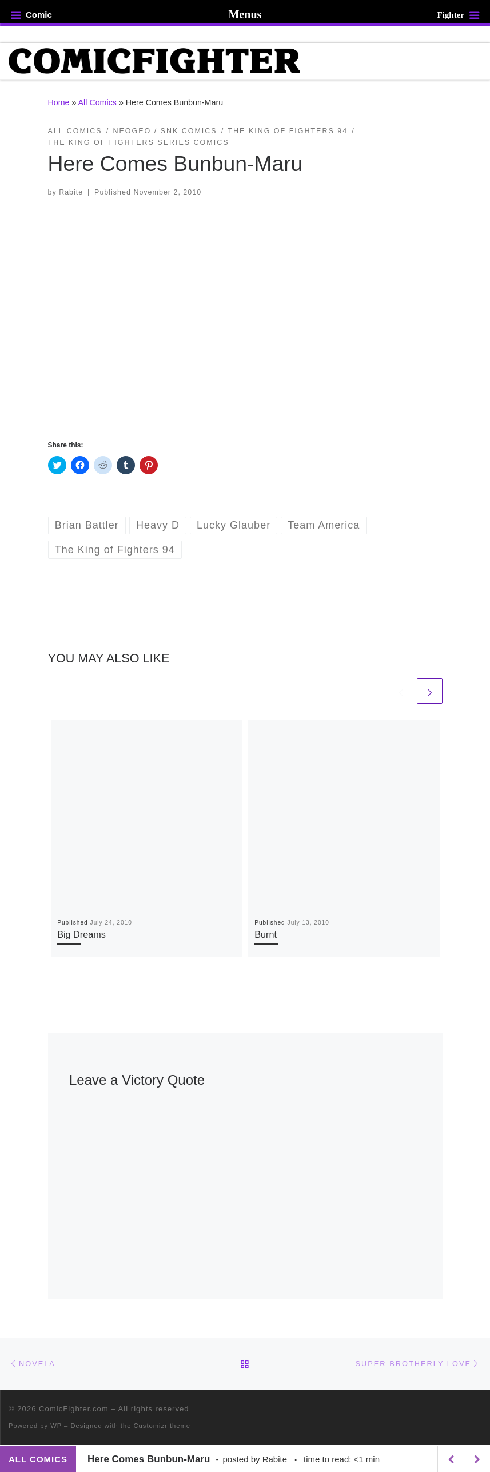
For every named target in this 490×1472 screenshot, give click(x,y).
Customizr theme (162, 1426)
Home (59, 103)
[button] (245, 316)
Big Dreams (81, 934)
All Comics (97, 103)
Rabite (71, 192)
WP (56, 1426)
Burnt (265, 934)
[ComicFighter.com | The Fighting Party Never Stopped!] (155, 60)
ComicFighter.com (74, 1409)
